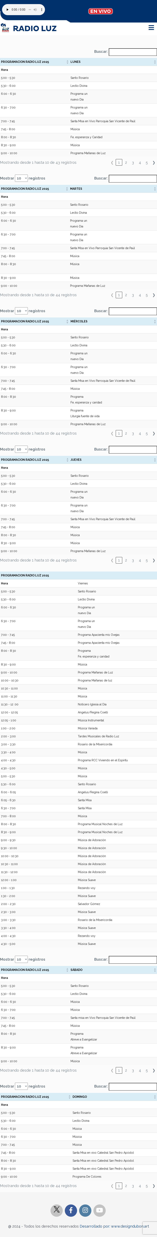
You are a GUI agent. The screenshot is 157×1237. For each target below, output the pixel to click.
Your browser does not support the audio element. (23, 9)
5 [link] (147, 162)
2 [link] (126, 162)
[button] (67, 61)
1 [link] (119, 162)
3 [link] (133, 162)
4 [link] (140, 162)
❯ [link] (153, 162)
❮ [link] (112, 162)
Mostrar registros (22, 178)
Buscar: (101, 51)
